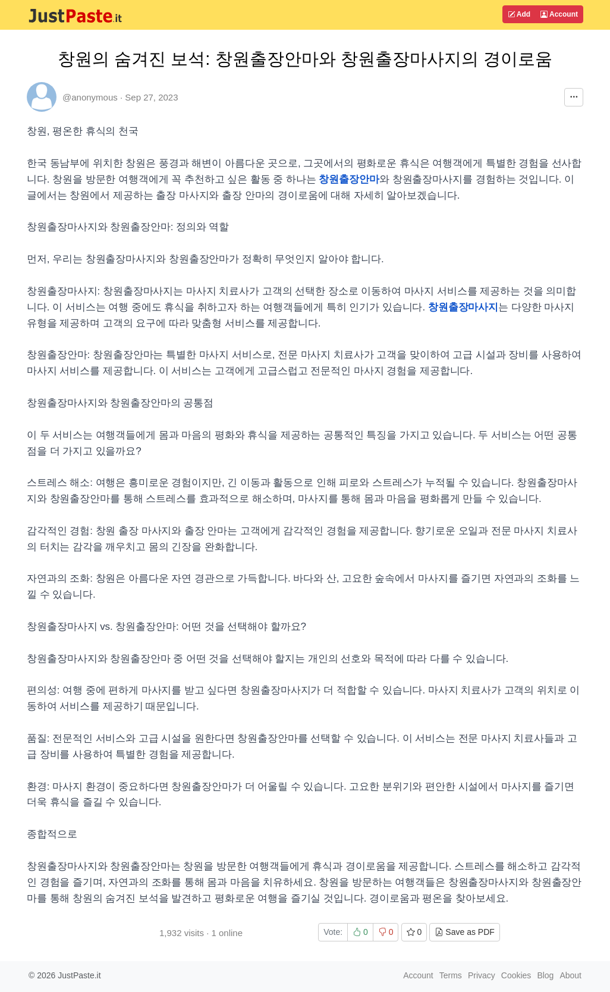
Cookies (516, 975)
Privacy (481, 975)
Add (519, 14)
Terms (450, 975)
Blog (545, 975)
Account (559, 14)
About (570, 975)
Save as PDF (464, 932)
